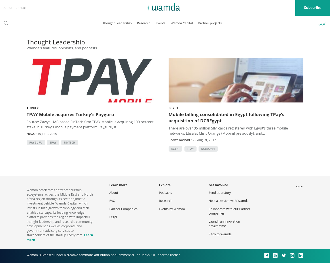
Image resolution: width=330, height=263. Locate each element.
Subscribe (312, 7)
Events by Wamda (172, 209)
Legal (113, 217)
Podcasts (165, 192)
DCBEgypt (208, 149)
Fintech (69, 142)
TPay (53, 142)
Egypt (173, 108)
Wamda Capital (182, 23)
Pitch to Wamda (220, 234)
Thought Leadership (117, 23)
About (8, 8)
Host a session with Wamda (229, 200)
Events (160, 23)
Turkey (33, 108)
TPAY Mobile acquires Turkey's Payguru (70, 114)
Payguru (35, 142)
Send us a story (220, 192)
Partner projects (210, 23)
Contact (21, 8)
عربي (322, 23)
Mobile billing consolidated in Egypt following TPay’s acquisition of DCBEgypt (226, 117)
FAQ (112, 200)
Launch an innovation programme (224, 223)
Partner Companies (123, 209)
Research (143, 23)
